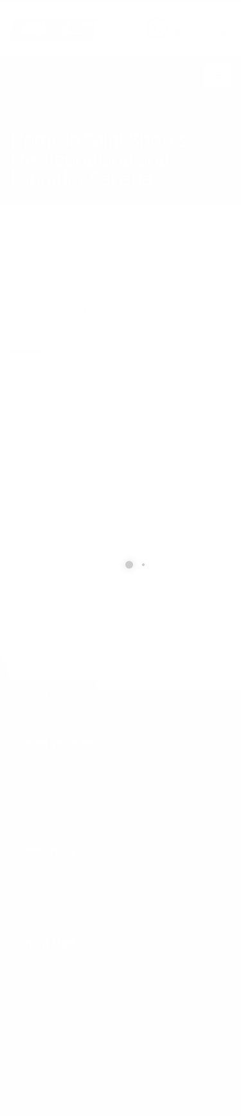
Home (20, 121)
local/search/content (83, 121)
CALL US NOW (200, 21)
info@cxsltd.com (58, 897)
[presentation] (107, 588)
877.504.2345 (203, 32)
